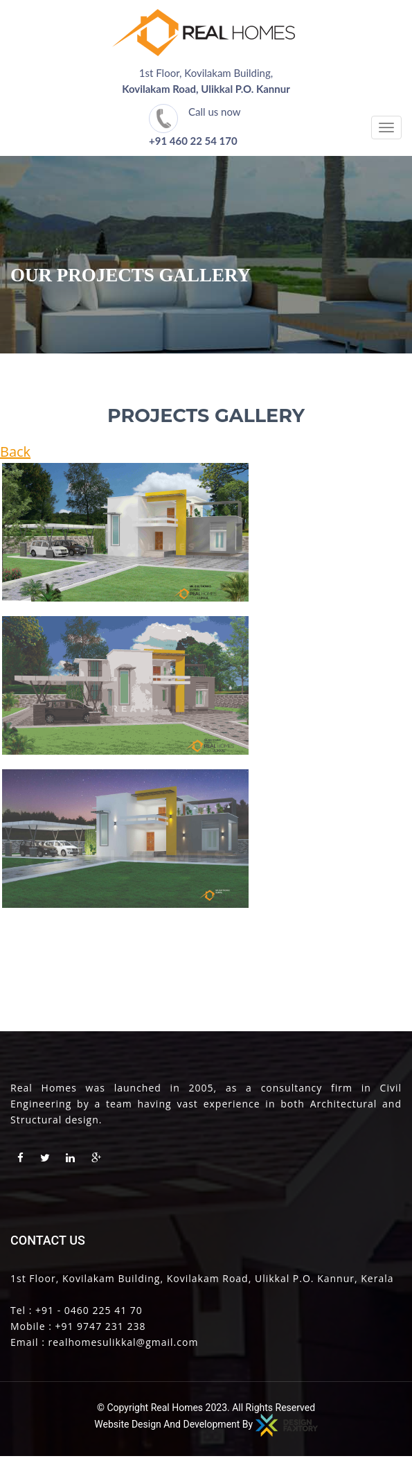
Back (15, 451)
